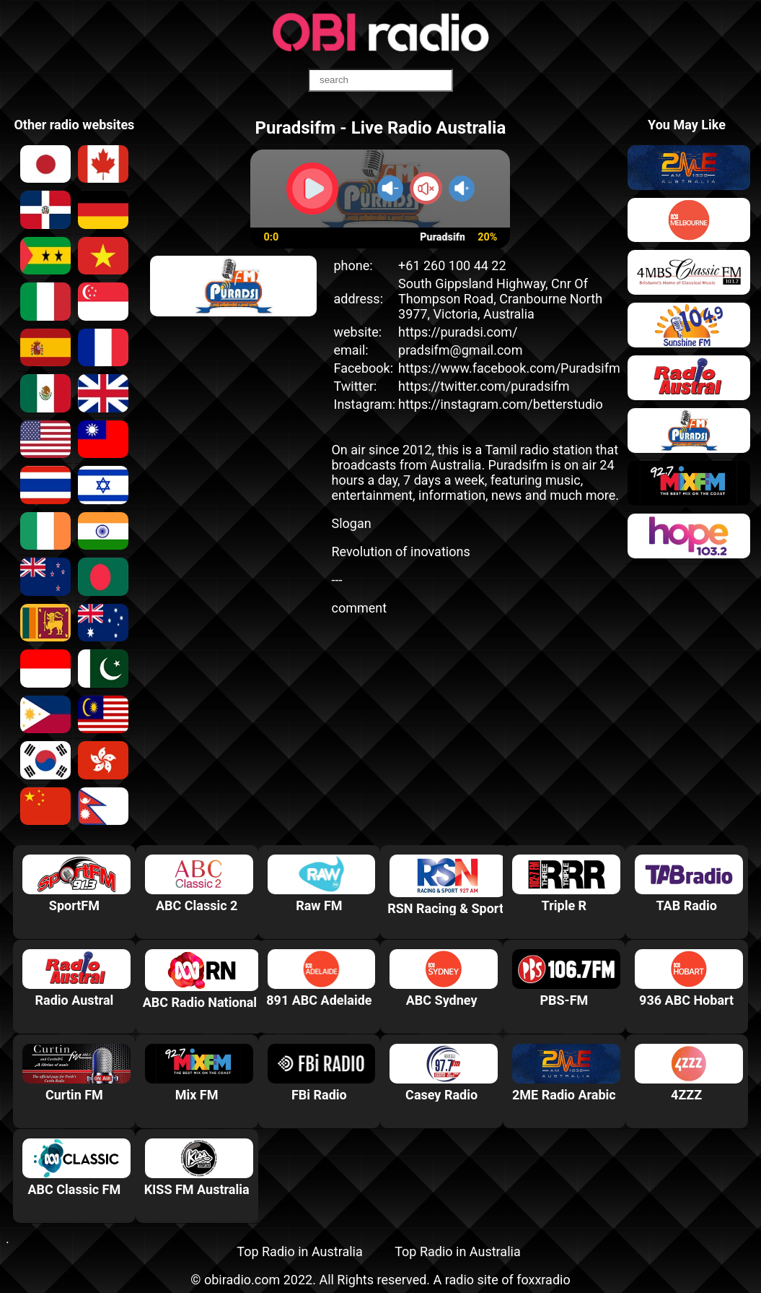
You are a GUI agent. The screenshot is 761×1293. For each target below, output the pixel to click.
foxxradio (543, 1279)
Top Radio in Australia (299, 1251)
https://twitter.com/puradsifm (484, 386)
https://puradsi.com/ (457, 332)
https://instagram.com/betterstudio (500, 404)
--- (336, 579)
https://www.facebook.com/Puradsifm (509, 368)
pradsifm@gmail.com (460, 350)
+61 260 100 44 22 (452, 265)
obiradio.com (242, 1279)
